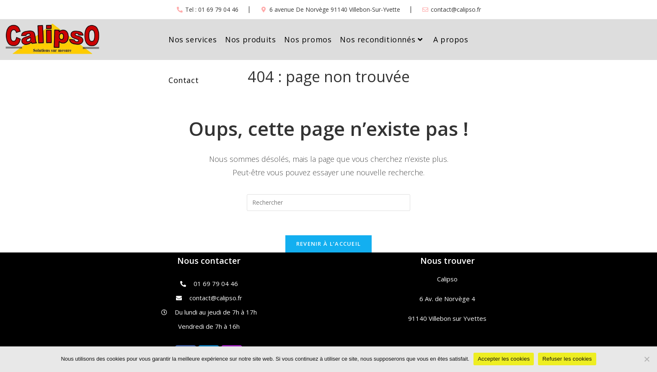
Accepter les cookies (504, 359)
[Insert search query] (328, 202)
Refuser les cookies (567, 359)
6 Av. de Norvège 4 (447, 299)
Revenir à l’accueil (328, 244)
